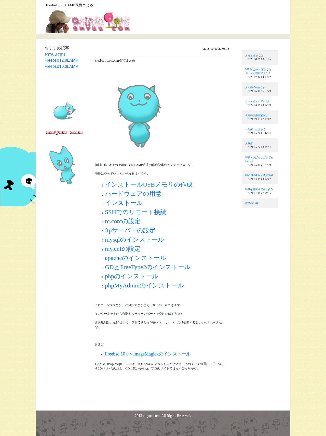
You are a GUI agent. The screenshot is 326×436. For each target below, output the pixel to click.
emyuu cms (55, 54)
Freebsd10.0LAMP (61, 66)
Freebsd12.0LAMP (61, 60)
